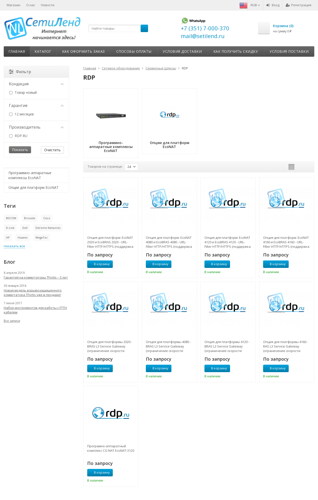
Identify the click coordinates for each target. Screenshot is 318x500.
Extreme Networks (48, 228)
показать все (14, 246)
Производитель (36, 127)
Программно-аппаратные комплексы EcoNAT (29, 175)
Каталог (43, 51)
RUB (255, 5)
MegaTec (42, 237)
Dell (25, 228)
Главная (16, 51)
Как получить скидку (235, 51)
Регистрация (298, 5)
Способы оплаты (134, 51)
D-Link (10, 228)
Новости (47, 5)
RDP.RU (18, 135)
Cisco (46, 218)
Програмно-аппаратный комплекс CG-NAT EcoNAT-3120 (110, 448)
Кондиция (36, 83)
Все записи (12, 321)
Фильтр (20, 71)
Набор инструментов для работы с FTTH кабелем (35, 309)
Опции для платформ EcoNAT (33, 187)
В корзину (99, 264)
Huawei (23, 237)
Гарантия (36, 105)
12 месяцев (21, 114)
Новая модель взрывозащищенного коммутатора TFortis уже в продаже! (33, 292)
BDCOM (11, 218)
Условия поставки (289, 51)
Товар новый (23, 92)
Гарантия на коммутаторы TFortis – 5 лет (36, 277)
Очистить (52, 150)
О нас (30, 5)
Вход (272, 5)
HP (8, 237)
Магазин (13, 5)
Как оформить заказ (83, 51)
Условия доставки (182, 51)
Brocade (29, 218)
